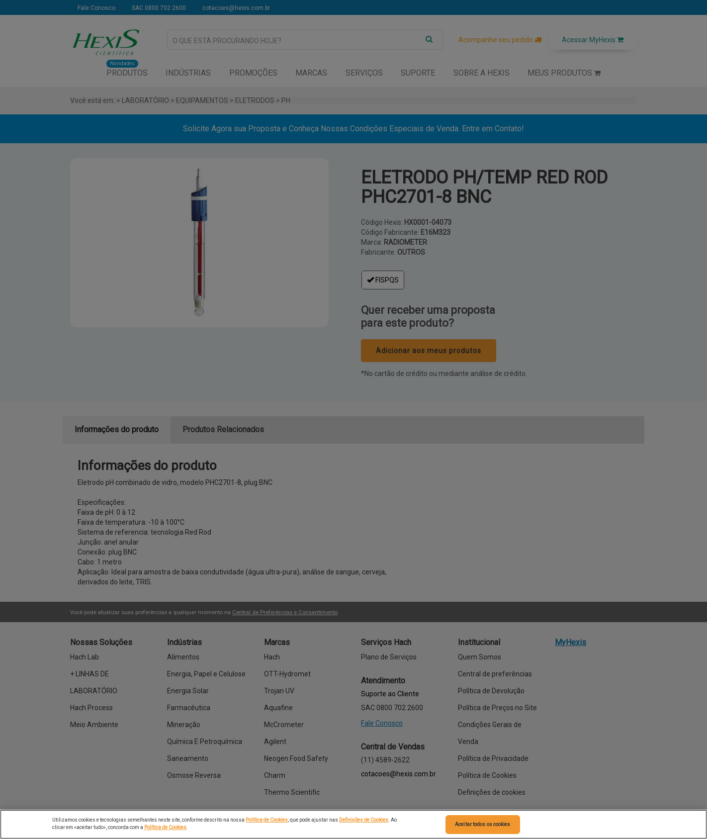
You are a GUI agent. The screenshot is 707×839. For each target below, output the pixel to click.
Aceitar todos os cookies (482, 824)
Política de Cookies (267, 820)
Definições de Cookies (363, 820)
